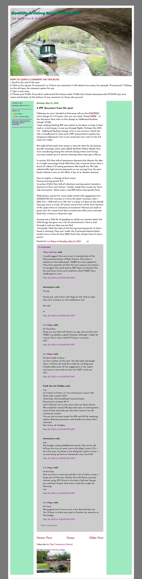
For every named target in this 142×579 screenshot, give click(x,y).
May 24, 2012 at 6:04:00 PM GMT (59, 519)
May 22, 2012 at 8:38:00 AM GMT (59, 278)
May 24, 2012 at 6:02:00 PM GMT (59, 493)
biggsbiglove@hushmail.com (21, 105)
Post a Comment (49, 526)
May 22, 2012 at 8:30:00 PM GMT (59, 429)
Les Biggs (48, 325)
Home (70, 538)
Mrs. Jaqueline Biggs (22, 116)
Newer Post (44, 538)
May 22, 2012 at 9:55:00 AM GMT (59, 316)
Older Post (96, 538)
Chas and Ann (50, 252)
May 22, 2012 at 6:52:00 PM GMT (59, 345)
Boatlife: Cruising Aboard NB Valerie (46, 12)
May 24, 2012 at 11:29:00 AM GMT (59, 458)
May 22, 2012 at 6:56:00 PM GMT (59, 377)
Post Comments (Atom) (61, 544)
